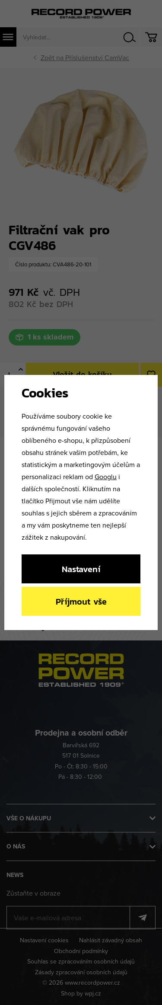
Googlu (106, 476)
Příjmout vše (81, 601)
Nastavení (81, 569)
